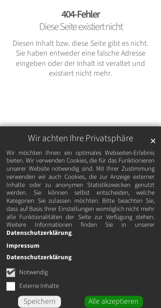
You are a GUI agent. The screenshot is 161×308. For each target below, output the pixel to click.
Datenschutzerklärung (39, 243)
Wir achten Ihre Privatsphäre (80, 148)
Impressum (22, 256)
